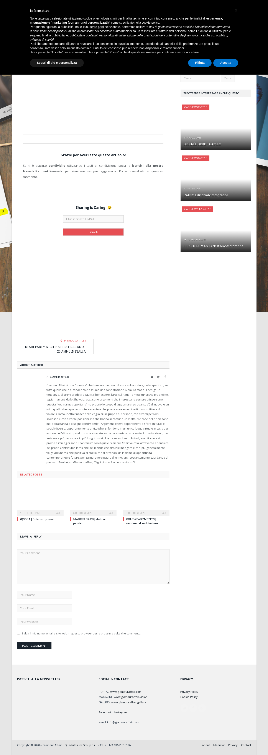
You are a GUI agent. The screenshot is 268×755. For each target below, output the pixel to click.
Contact (246, 745)
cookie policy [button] (150, 22)
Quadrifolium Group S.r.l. (81, 745)
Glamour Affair (57, 377)
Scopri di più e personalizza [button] (57, 62)
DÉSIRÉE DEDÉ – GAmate (203, 144)
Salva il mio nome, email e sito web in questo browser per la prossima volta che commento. (81, 633)
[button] (236, 10)
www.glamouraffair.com (125, 692)
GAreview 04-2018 (195, 158)
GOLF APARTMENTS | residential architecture (142, 521)
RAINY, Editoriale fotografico (206, 195)
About (206, 745)
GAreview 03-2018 (195, 107)
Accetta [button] (225, 62)
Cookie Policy (189, 697)
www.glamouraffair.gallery (128, 702)
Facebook (105, 712)
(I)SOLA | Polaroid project (37, 519)
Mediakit (219, 745)
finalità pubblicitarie (55, 35)
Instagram (121, 712)
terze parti (97, 27)
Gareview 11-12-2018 (197, 209)
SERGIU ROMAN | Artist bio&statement (213, 246)
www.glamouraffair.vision (131, 697)
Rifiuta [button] (200, 62)
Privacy (233, 745)
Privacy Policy (189, 692)
